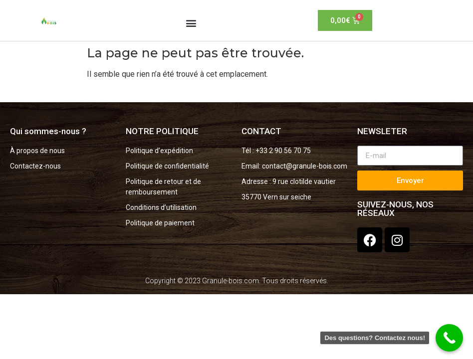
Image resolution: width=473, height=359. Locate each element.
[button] (191, 22)
